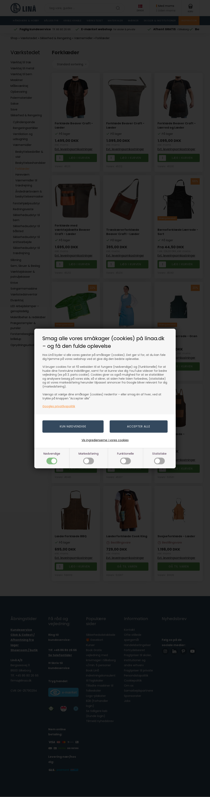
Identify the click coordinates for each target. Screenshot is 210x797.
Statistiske (159, 458)
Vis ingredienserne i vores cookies (105, 440)
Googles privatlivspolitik (58, 406)
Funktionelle (125, 458)
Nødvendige (51, 458)
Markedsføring (89, 458)
